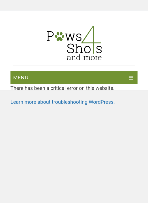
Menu (21, 77)
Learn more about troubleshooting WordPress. (62, 102)
